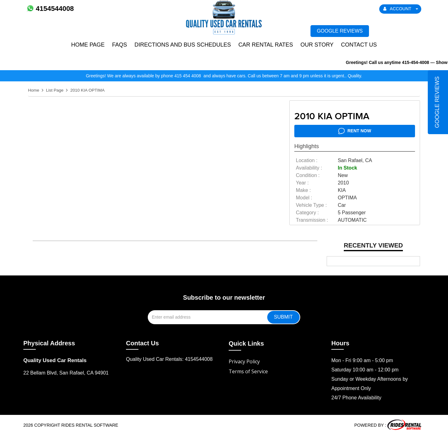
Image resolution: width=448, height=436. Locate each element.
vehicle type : (311, 205)
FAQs (119, 45)
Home (33, 90)
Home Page (88, 45)
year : (302, 182)
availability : (309, 167)
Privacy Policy (244, 361)
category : (307, 212)
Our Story (317, 45)
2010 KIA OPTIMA (87, 90)
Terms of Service (248, 371)
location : (306, 160)
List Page (54, 90)
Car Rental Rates (265, 45)
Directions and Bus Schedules (182, 45)
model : (304, 197)
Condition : (308, 175)
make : (303, 190)
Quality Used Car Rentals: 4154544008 (169, 359)
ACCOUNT (400, 8)
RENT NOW (354, 131)
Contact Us (359, 45)
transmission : (312, 220)
